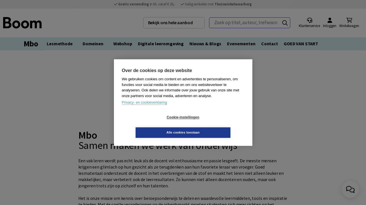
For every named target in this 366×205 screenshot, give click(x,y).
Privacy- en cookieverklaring (144, 110)
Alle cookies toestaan (217, 124)
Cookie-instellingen (149, 125)
